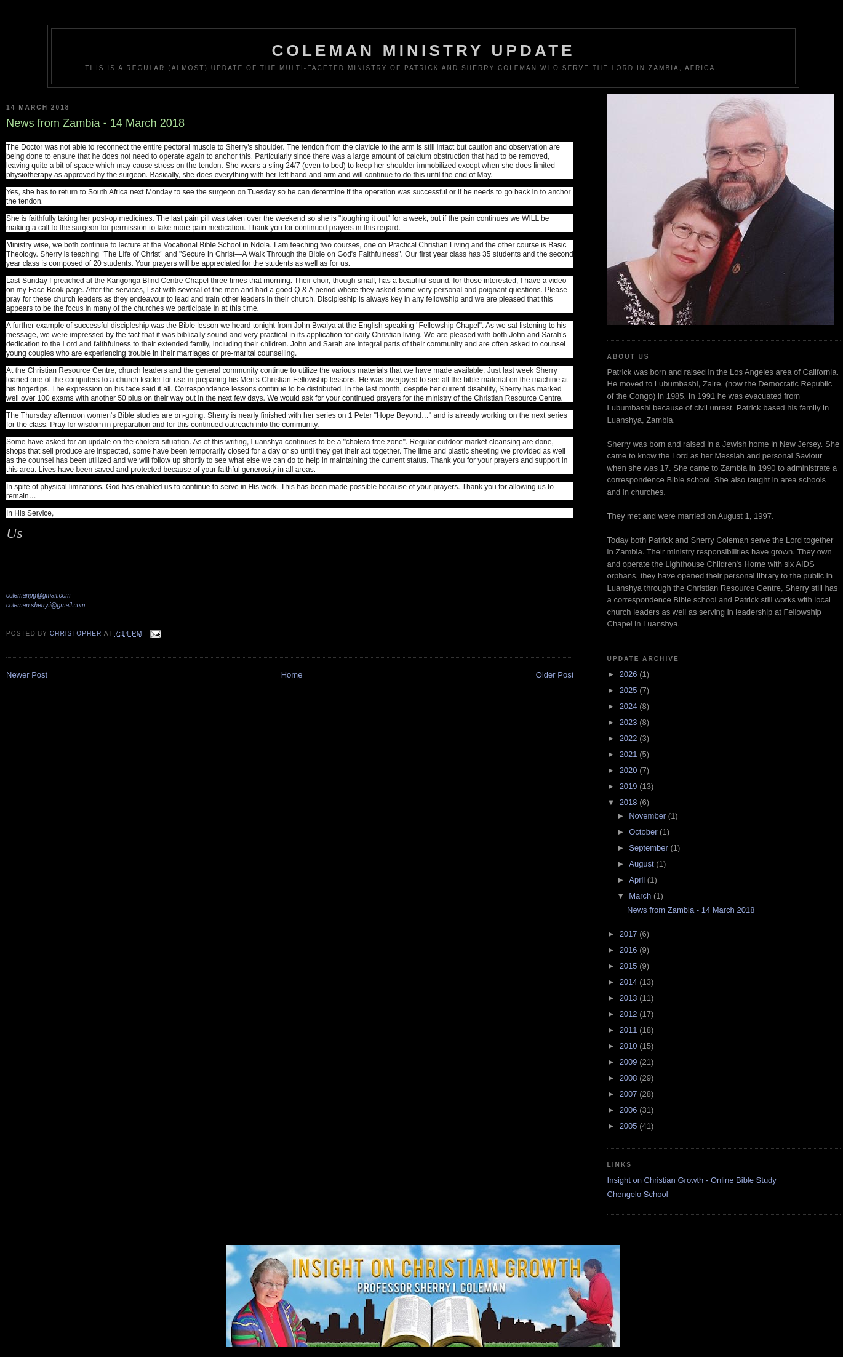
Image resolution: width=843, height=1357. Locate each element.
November (648, 815)
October (644, 831)
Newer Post (26, 674)
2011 (630, 1030)
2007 (630, 1094)
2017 (630, 934)
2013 (630, 998)
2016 (630, 950)
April (638, 879)
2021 (630, 754)
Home (292, 674)
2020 (630, 770)
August (642, 863)
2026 (630, 674)
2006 (630, 1110)
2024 (630, 706)
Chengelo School (637, 1194)
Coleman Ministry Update (423, 50)
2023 (630, 722)
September (649, 847)
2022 (630, 738)
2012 (630, 1014)
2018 (630, 802)
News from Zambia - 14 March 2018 (690, 910)
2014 (630, 982)
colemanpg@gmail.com (38, 595)
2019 (630, 786)
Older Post (554, 674)
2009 (630, 1062)
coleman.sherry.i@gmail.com (45, 605)
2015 (630, 966)
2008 (630, 1078)
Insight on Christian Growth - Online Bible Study (692, 1180)
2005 (630, 1126)
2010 (630, 1046)
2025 (630, 690)
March (641, 895)
